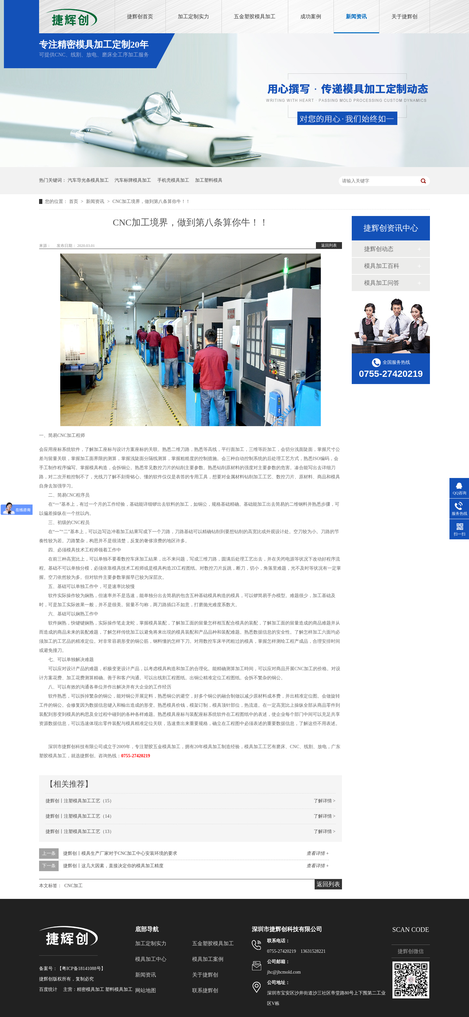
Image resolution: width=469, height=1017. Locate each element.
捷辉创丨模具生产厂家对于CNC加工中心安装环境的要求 (120, 853)
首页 (74, 201)
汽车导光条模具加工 (88, 180)
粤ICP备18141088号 (81, 968)
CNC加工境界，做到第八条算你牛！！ (151, 201)
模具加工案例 (207, 959)
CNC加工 (73, 885)
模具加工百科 (381, 266)
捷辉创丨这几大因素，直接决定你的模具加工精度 (113, 865)
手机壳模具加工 (173, 180)
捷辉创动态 (378, 249)
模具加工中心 (150, 959)
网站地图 (145, 990)
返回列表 (329, 245)
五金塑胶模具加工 (255, 16)
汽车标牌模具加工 (133, 180)
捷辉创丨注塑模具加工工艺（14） (80, 816)
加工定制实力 (193, 16)
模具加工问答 (381, 283)
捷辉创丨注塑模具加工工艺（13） (80, 831)
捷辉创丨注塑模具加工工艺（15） (80, 800)
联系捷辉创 (205, 990)
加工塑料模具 (208, 180)
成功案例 (310, 16)
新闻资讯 (356, 16)
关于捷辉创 (404, 16)
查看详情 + (317, 853)
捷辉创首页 (140, 16)
